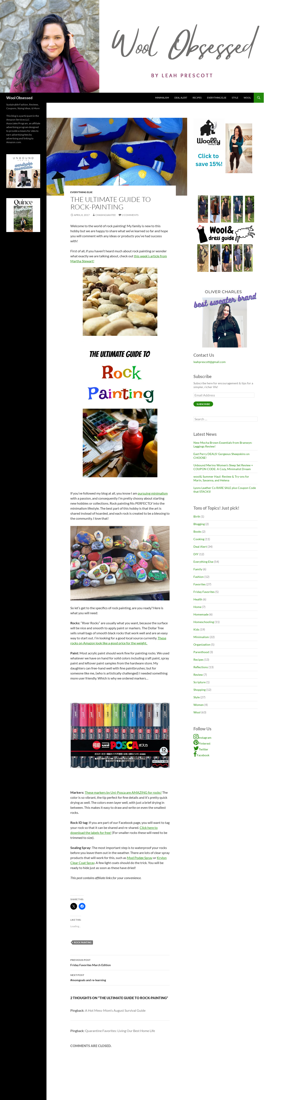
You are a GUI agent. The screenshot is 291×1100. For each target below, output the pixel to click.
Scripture (199, 682)
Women (198, 704)
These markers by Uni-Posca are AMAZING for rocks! (123, 792)
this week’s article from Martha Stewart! (118, 366)
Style (235, 97)
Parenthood (201, 652)
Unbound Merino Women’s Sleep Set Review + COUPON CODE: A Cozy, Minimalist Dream (223, 467)
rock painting (82, 942)
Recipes (197, 97)
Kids (196, 629)
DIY (195, 554)
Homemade (201, 614)
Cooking (198, 539)
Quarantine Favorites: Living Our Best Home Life (120, 1031)
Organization (201, 644)
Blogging (199, 524)
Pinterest (201, 743)
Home (197, 607)
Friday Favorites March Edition (120, 962)
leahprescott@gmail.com (209, 362)
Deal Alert (180, 97)
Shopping (199, 689)
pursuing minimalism (153, 493)
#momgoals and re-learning (120, 977)
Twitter (200, 749)
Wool (247, 97)
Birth (196, 516)
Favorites (199, 584)
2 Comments (130, 215)
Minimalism (162, 97)
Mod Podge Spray (139, 858)
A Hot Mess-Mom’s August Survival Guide (115, 1010)
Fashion (198, 576)
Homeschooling (203, 622)
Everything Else (216, 97)
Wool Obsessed (19, 97)
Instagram (202, 737)
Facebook (201, 755)
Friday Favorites (204, 592)
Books (197, 531)
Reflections (200, 667)
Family (197, 569)
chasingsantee (105, 215)
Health (197, 599)
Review (198, 674)
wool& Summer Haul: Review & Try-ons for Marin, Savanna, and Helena (221, 478)
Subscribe (203, 404)
